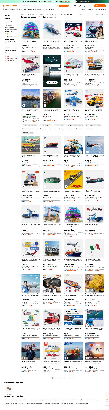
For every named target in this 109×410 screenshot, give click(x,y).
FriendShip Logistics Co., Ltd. (92, 84)
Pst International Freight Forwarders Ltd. (52, 164)
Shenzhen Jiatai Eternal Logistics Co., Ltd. (52, 48)
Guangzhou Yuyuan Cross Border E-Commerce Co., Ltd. (94, 117)
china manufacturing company (52, 403)
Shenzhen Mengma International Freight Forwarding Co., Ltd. (73, 337)
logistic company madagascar (66, 129)
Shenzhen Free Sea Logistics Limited (30, 84)
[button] (57, 6)
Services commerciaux (32, 14)
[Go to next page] (74, 378)
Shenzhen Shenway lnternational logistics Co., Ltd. (73, 370)
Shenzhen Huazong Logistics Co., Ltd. (30, 303)
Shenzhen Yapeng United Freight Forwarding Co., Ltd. (30, 370)
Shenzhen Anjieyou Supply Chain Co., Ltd (94, 50)
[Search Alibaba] (38, 6)
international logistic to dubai (37, 400)
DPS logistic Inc (46, 371)
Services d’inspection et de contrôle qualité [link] (73, 14)
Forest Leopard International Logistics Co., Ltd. (30, 120)
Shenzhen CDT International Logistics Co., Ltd (73, 303)
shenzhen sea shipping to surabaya (33, 403)
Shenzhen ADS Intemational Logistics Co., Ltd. (30, 337)
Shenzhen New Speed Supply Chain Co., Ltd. (94, 233)
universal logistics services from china (85, 129)
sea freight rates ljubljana (28, 132)
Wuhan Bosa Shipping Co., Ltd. (50, 119)
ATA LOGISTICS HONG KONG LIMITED (73, 269)
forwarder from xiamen (60, 125)
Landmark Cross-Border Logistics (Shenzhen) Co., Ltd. (73, 165)
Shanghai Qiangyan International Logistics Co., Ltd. (52, 302)
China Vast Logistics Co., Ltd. (71, 84)
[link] (107, 396)
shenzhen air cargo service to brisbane (56, 400)
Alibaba (22, 14)
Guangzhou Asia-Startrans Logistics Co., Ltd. (30, 164)
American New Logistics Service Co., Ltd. (52, 337)
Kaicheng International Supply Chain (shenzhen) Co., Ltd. (30, 233)
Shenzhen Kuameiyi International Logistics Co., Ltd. (52, 233)
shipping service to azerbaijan (75, 125)
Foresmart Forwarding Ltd (27, 50)
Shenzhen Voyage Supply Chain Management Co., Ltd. (94, 370)
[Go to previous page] (50, 378)
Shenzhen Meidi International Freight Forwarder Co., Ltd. (73, 117)
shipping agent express (45, 125)
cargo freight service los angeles (89, 400)
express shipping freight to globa (29, 129)
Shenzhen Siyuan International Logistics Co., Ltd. (94, 269)
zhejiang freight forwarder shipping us (14, 403)
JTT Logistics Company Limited (28, 267)
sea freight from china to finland (93, 125)
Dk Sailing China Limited (91, 198)
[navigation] (11, 196)
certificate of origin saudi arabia (29, 125)
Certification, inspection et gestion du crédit (50, 14)
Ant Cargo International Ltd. (49, 267)
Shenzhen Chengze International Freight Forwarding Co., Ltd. (52, 200)
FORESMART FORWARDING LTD (71, 234)
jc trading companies (73, 400)
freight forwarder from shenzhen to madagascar (16, 400)
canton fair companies (67, 403)
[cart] (80, 6)
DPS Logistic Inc (25, 200)
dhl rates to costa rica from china (48, 129)
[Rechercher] (64, 6)
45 (71, 378)
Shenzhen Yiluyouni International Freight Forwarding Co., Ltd (73, 198)
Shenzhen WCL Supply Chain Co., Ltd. (94, 303)
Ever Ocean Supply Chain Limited (72, 50)
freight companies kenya (82, 403)
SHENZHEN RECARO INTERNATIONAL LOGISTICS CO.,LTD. (94, 164)
